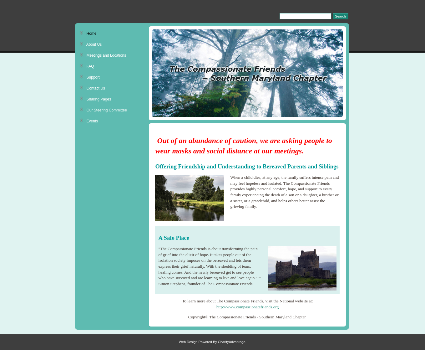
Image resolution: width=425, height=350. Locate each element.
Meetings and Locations (102, 55)
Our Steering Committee (103, 109)
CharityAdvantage (231, 342)
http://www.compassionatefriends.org (247, 307)
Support (89, 77)
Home (88, 33)
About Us (90, 44)
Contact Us (92, 87)
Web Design (188, 342)
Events (88, 120)
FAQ (86, 66)
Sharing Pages (95, 98)
